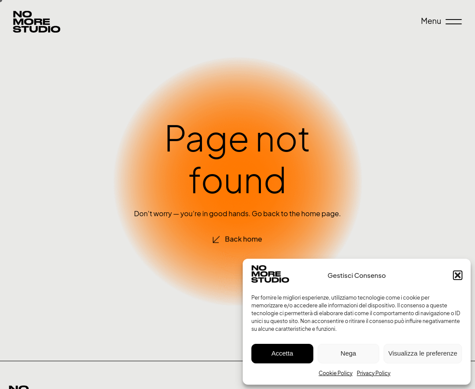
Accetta (282, 353)
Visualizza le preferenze (422, 353)
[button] (457, 275)
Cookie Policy (335, 373)
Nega (348, 353)
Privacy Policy (373, 373)
